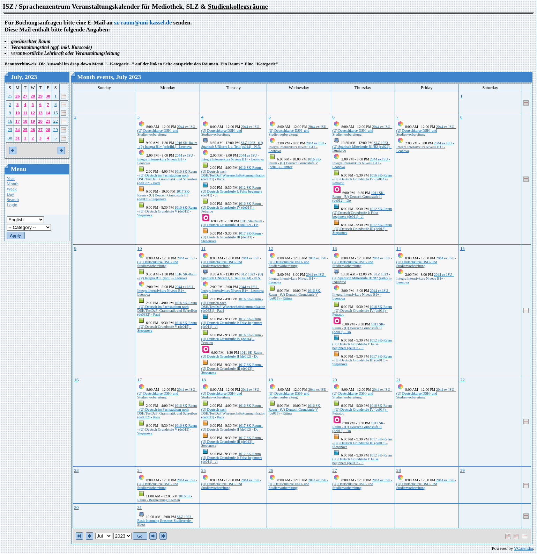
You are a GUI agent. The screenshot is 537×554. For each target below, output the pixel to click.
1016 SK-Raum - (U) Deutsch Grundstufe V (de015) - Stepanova (167, 211)
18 (25, 121)
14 (48, 112)
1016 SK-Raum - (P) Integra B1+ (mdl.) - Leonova (167, 276)
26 (17, 96)
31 (17, 138)
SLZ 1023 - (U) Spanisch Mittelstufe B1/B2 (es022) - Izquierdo (362, 146)
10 (17, 112)
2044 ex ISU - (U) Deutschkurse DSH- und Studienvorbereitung (167, 130)
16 (10, 121)
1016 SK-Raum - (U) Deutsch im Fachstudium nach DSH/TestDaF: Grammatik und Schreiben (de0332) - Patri (167, 177)
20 (40, 121)
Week (12, 189)
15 (55, 112)
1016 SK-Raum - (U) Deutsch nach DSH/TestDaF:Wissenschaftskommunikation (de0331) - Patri (233, 173)
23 (10, 129)
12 (32, 112)
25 (10, 96)
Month (12, 183)
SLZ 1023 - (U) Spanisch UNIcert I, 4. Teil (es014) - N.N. (232, 145)
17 (17, 121)
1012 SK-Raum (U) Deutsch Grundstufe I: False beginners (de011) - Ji (231, 191)
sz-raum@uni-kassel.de (143, 22)
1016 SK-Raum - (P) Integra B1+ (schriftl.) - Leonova (167, 145)
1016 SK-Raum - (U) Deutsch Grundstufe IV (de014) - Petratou (232, 207)
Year (11, 178)
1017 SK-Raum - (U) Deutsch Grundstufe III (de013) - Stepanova (163, 195)
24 (17, 129)
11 (25, 112)
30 (48, 96)
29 (40, 96)
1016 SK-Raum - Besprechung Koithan (164, 498)
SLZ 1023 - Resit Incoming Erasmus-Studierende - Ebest (165, 520)
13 (40, 112)
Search (13, 199)
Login (12, 204)
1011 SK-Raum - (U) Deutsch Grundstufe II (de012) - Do (232, 223)
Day (10, 194)
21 (48, 121)
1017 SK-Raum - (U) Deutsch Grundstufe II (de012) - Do (232, 427)
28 (32, 96)
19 (32, 121)
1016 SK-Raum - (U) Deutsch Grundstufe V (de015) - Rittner (294, 163)
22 (55, 121)
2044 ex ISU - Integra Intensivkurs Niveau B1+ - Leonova (166, 159)
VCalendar (523, 548)
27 (25, 96)
